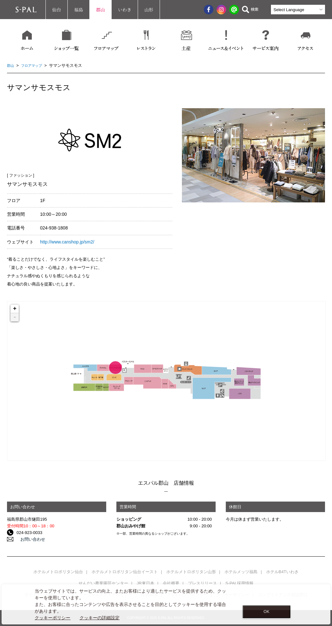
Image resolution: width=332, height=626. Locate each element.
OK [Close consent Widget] (266, 611)
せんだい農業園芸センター (103, 583)
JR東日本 (145, 583)
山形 (148, 9)
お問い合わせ (29, 539)
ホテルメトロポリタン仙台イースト (125, 571)
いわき (124, 9)
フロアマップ (34, 65)
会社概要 (171, 583)
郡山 (100, 9)
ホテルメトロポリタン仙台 (58, 571)
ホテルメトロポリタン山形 (191, 571)
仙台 (56, 9)
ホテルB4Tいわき (282, 571)
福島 (78, 9)
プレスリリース (202, 583)
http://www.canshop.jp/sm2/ (67, 241)
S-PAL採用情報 (239, 583)
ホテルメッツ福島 (241, 571)
